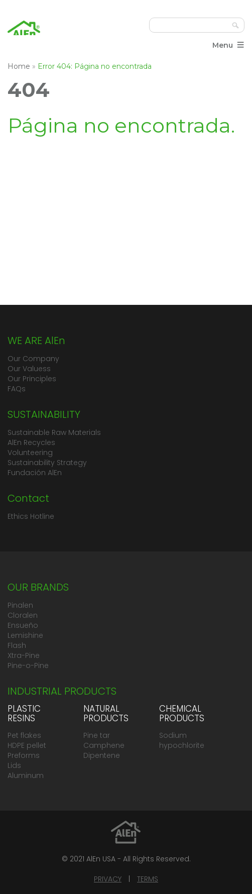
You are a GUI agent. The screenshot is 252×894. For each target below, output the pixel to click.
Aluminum (26, 775)
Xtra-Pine (24, 655)
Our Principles (32, 379)
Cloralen (23, 615)
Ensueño (23, 625)
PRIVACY (107, 879)
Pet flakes (24, 735)
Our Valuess (29, 369)
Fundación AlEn (35, 473)
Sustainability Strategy (47, 463)
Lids (14, 765)
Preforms (24, 755)
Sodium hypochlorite (181, 740)
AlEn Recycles (31, 442)
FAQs (17, 389)
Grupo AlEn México (24, 33)
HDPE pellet (27, 745)
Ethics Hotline (31, 516)
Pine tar (96, 735)
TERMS (147, 879)
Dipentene (101, 755)
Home (19, 66)
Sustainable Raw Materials (54, 432)
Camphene (103, 745)
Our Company (33, 359)
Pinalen (20, 605)
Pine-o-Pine (28, 665)
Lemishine (25, 635)
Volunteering (30, 453)
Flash (17, 645)
